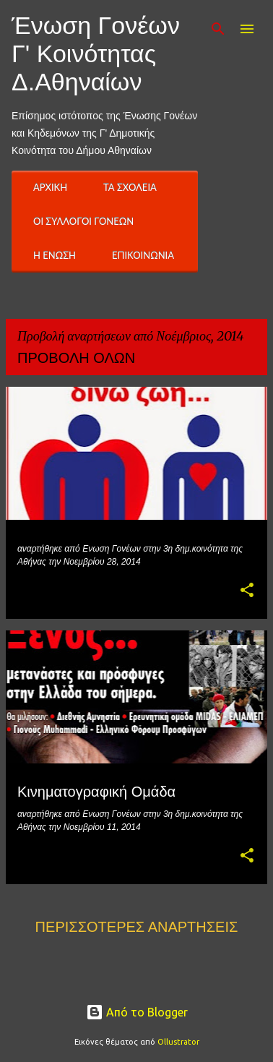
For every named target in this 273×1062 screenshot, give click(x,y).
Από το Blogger (137, 1012)
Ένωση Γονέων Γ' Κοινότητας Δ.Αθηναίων (96, 53)
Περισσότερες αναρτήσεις (136, 927)
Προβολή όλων (76, 358)
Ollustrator (178, 1041)
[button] (247, 591)
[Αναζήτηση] (218, 29)
